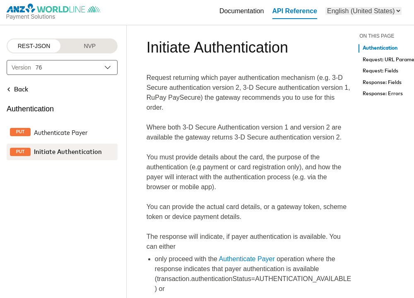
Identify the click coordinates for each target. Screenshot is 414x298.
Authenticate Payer (247, 258)
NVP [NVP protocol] (90, 46)
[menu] (363, 11)
